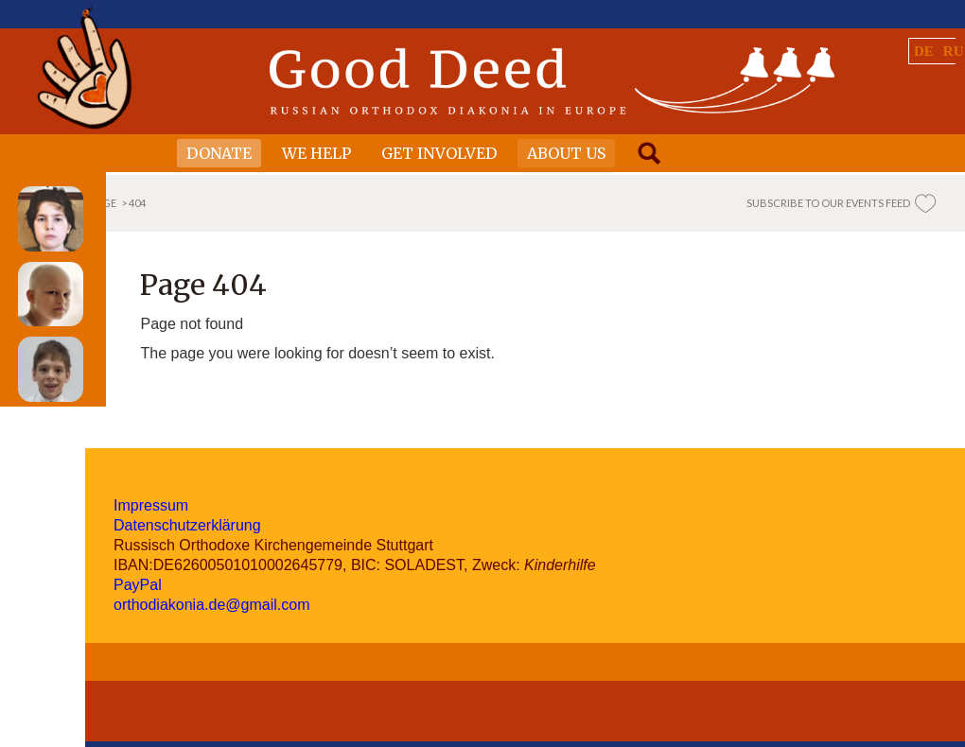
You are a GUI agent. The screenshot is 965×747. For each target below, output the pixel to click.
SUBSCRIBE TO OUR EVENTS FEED (828, 203)
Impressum (151, 505)
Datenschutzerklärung (187, 525)
